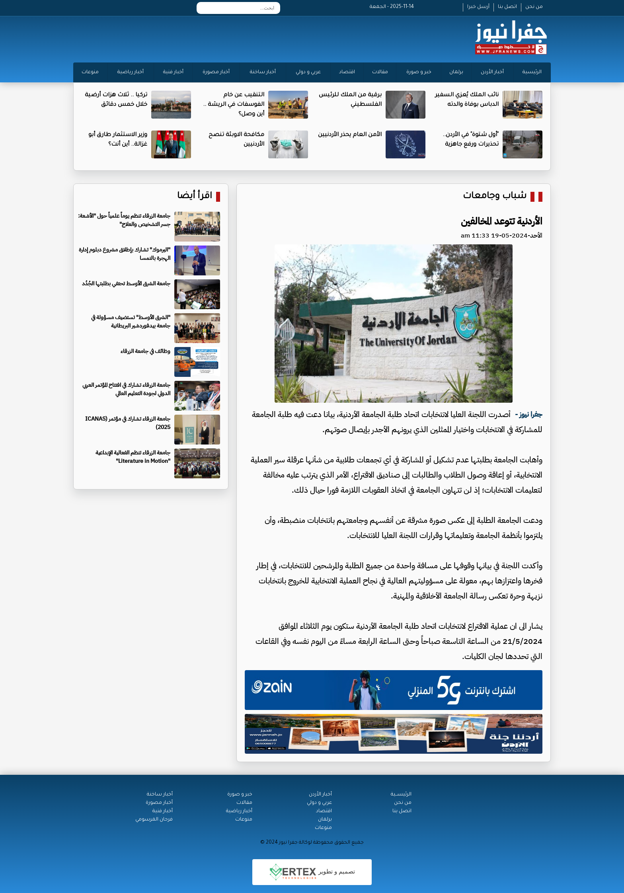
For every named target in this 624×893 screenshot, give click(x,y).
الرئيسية (532, 72)
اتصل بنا (507, 7)
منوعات (90, 72)
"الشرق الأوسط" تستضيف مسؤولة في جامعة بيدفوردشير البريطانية (130, 321)
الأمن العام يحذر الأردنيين (350, 135)
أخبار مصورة (216, 72)
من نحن (534, 7)
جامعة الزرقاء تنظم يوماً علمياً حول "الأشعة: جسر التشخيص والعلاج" (124, 220)
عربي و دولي (308, 72)
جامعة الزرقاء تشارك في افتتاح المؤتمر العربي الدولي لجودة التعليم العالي (126, 389)
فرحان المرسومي (154, 820)
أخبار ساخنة (263, 72)
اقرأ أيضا (194, 197)
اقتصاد (347, 72)
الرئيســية (401, 794)
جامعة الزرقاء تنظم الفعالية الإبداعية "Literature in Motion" (133, 456)
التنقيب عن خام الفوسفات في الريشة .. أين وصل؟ (233, 105)
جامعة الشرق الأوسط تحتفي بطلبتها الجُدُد (126, 283)
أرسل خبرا (478, 7)
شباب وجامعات (494, 197)
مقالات (380, 72)
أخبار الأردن (492, 72)
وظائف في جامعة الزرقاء (145, 351)
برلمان (456, 72)
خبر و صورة (418, 72)
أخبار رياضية (130, 72)
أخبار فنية (173, 72)
